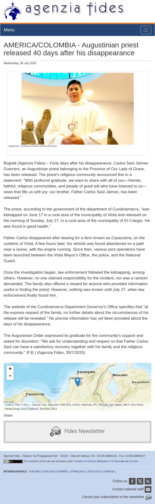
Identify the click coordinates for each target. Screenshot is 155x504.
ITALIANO (35, 471)
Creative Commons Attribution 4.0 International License (106, 461)
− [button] (10, 376)
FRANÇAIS (77, 471)
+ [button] (10, 369)
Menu (9, 30)
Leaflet (9, 404)
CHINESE (108, 471)
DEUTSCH (94, 471)
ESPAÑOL (63, 471)
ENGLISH (48, 471)
